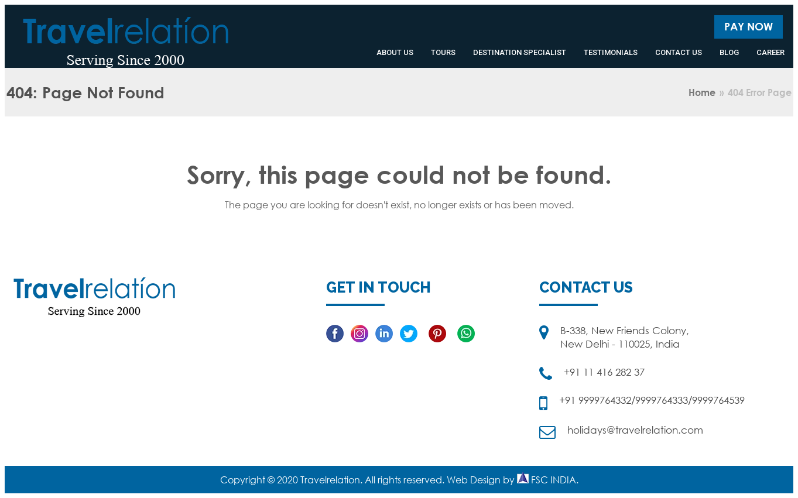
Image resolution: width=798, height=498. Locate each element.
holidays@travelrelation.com (635, 430)
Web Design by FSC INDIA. (512, 480)
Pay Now (748, 26)
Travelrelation (330, 480)
